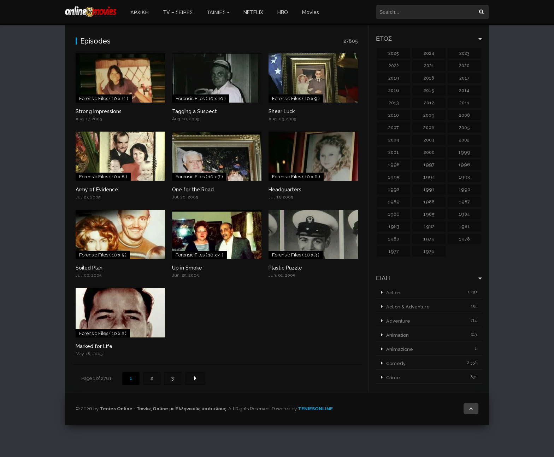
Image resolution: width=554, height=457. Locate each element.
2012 (429, 102)
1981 (464, 226)
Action (393, 292)
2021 (429, 65)
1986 (394, 214)
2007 (393, 127)
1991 (429, 189)
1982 (429, 226)
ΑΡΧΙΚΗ (139, 12)
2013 (394, 102)
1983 (393, 226)
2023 (464, 53)
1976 (429, 251)
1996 (464, 164)
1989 (394, 201)
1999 (464, 152)
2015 (429, 90)
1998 (394, 164)
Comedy (396, 363)
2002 (464, 140)
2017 (464, 78)
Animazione (399, 349)
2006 (429, 127)
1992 (393, 189)
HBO (282, 12)
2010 (393, 115)
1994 (429, 177)
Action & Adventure (408, 307)
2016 (393, 90)
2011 (464, 102)
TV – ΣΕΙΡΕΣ (178, 12)
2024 (429, 53)
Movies (310, 12)
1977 (393, 251)
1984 (464, 214)
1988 (429, 201)
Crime (393, 377)
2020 (464, 65)
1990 (464, 189)
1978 (464, 239)
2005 (464, 127)
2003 (429, 140)
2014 (464, 90)
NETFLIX (253, 12)
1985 (429, 214)
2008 (464, 115)
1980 (393, 239)
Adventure (398, 321)
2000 (429, 152)
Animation (397, 335)
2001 (393, 152)
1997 (429, 164)
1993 (464, 177)
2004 (393, 140)
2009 (429, 115)
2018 (429, 78)
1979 (429, 239)
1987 (464, 201)
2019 (393, 78)
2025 (393, 53)
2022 (394, 65)
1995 (394, 177)
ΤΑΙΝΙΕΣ (216, 12)
